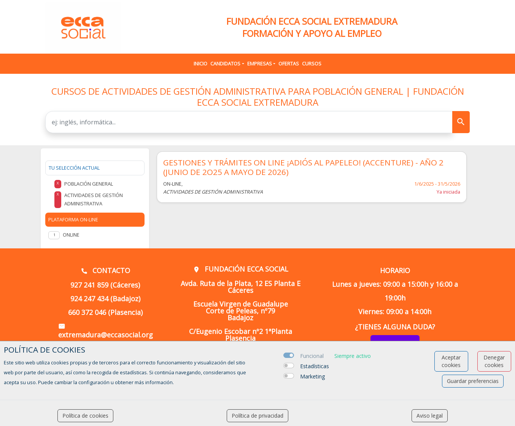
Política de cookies (85, 415)
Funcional (312, 355)
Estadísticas (314, 366)
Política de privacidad (257, 415)
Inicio (200, 63)
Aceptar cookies (451, 361)
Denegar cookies (494, 361)
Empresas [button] (259, 63)
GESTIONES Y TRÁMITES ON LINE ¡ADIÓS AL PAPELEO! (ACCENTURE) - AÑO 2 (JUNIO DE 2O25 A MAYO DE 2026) (303, 167)
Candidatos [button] (225, 63)
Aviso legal (429, 415)
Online (71, 235)
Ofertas (288, 63)
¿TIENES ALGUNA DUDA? (395, 326)
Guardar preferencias (473, 381)
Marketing (312, 376)
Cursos (311, 63)
